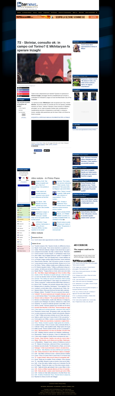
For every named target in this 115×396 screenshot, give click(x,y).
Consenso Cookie (53, 383)
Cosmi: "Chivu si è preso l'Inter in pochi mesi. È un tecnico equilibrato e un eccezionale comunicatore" (63, 355)
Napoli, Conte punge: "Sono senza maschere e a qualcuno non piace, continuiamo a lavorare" (61, 248)
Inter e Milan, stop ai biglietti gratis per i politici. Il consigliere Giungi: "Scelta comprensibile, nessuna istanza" (65, 255)
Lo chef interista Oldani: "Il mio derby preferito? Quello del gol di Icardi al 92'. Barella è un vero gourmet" (64, 296)
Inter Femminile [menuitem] (90, 12)
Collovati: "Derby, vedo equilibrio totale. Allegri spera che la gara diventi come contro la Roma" (61, 326)
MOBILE (69, 386)
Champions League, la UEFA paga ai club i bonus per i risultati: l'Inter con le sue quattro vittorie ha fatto (40, 215)
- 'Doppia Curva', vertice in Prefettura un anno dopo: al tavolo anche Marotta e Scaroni (63, 342)
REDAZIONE (50, 386)
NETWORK (43, 386)
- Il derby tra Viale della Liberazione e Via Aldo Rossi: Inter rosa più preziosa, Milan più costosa (63, 373)
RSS (73, 386)
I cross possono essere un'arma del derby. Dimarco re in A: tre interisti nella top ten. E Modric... (61, 263)
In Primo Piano (39, 143)
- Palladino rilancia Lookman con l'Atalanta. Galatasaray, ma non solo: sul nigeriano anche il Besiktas (65, 332)
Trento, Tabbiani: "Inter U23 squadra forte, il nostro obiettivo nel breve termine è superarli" (59, 257)
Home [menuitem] (19, 12)
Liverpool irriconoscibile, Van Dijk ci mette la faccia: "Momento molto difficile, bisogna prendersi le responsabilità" (66, 251)
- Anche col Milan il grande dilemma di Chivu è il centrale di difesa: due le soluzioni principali (62, 369)
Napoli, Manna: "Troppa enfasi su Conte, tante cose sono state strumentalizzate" (57, 271)
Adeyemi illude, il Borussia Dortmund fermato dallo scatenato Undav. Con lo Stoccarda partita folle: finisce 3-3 (65, 290)
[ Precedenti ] (24, 182)
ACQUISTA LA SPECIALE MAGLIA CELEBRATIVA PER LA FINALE (50, 117)
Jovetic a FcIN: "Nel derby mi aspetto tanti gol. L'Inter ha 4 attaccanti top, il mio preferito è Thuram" (40, 185)
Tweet (46, 150)
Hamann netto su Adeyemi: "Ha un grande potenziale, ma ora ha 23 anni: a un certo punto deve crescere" (64, 298)
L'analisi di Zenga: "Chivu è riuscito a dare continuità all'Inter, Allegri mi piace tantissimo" (59, 325)
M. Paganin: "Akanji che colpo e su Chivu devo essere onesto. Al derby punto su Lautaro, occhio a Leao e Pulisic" (67, 365)
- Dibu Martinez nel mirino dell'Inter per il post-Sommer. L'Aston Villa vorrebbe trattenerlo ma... (40, 205)
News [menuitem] (40, 12)
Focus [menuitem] (35, 12)
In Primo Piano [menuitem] (26, 12)
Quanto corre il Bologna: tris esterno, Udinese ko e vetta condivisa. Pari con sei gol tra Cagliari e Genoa (64, 301)
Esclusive (76, 154)
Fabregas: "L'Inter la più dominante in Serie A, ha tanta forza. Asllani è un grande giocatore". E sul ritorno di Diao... (67, 348)
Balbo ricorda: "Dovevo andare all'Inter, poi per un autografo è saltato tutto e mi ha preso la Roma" (62, 328)
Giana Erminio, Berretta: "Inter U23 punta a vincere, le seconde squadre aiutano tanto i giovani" (62, 261)
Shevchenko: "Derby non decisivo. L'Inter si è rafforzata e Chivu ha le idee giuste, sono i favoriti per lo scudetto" (66, 334)
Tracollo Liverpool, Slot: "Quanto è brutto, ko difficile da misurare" (52, 246)
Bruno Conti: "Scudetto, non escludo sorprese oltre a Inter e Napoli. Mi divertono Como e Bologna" (62, 284)
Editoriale (76, 42)
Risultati (23, 117)
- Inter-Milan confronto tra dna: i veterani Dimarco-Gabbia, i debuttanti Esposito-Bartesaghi (62, 353)
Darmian (21, 110)
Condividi (38, 150)
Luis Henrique (22, 112)
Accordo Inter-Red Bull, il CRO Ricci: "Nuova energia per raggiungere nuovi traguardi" (58, 307)
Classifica (21, 205)
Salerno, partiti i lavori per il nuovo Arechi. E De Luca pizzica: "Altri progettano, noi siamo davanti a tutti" (64, 317)
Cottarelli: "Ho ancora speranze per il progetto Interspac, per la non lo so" (60, 294)
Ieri (77, 127)
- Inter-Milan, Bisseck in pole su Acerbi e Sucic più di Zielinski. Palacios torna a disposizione (61, 361)
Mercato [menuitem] (81, 12)
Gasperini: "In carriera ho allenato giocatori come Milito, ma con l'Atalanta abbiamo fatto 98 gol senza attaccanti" (66, 303)
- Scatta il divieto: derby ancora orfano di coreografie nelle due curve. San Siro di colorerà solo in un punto (66, 357)
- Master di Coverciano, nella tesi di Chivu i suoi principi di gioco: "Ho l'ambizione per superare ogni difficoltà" (66, 344)
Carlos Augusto (22, 108)
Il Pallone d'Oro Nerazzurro (81, 194)
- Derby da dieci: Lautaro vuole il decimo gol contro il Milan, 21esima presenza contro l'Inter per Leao (64, 371)
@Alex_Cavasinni (53, 144)
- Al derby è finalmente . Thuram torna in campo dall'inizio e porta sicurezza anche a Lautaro (61, 205)
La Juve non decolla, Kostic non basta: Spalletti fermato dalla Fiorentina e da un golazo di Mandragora (63, 276)
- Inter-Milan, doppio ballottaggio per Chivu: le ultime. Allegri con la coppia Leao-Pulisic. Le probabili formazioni (67, 273)
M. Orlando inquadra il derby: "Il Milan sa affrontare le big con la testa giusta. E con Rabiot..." (61, 267)
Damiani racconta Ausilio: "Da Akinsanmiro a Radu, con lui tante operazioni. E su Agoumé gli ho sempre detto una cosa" (69, 346)
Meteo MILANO (23, 185)
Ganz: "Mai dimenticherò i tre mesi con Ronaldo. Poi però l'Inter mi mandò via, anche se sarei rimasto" (63, 330)
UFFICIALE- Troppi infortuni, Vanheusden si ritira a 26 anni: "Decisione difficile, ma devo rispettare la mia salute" (40, 226)
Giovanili (75, 180)
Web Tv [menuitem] (75, 12)
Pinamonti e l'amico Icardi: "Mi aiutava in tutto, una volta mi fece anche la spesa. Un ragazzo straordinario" (65, 311)
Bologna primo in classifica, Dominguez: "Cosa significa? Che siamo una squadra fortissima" (61, 286)
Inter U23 (75, 209)
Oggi (74, 127)
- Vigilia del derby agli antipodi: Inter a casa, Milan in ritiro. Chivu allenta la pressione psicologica (63, 367)
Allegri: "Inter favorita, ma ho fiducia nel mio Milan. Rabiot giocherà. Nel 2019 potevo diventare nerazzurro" (64, 340)
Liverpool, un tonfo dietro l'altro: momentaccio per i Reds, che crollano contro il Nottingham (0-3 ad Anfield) (65, 288)
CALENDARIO (57, 386)
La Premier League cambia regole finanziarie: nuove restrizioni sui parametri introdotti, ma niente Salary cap (65, 259)
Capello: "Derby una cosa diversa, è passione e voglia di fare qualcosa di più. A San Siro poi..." (61, 321)
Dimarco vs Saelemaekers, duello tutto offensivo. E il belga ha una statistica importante (59, 300)
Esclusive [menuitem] (54, 12)
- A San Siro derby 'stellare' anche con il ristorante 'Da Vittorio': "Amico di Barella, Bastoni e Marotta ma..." (66, 363)
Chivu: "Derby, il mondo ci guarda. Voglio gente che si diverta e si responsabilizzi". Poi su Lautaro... (61, 195)
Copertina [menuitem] (46, 12)
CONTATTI (63, 386)
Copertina (76, 76)
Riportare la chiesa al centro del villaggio (46, 376)
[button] (23, 115)
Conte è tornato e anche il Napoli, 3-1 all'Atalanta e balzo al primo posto (55, 253)
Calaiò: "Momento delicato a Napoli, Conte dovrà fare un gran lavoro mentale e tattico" (59, 250)
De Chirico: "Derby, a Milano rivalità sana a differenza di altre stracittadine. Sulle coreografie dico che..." (64, 265)
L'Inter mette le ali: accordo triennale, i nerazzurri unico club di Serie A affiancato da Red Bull (61, 309)
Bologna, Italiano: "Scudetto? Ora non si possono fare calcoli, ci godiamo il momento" (59, 292)
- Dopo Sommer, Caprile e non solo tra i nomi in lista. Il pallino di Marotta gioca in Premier (62, 338)
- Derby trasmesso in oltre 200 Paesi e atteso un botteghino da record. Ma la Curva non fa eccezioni (64, 351)
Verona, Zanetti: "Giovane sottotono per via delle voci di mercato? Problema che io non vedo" (61, 305)
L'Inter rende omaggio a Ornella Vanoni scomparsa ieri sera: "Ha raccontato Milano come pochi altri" (63, 336)
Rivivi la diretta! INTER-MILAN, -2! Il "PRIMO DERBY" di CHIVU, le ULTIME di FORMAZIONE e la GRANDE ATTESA (61, 215)
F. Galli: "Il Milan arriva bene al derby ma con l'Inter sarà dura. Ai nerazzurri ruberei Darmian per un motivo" (65, 315)
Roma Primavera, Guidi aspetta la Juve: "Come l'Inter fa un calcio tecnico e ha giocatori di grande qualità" (89, 186)
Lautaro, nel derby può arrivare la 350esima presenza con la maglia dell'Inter (56, 269)
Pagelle (75, 167)
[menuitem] (96, 12)
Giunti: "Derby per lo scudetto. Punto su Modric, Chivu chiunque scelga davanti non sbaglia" (61, 359)
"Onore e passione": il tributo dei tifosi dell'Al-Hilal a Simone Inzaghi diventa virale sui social (60, 282)
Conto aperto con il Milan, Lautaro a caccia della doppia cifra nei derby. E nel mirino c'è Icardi (61, 319)
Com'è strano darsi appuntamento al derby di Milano (49, 240)
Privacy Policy (62, 383)
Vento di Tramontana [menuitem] (65, 12)
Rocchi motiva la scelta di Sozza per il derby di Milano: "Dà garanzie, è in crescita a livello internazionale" (61, 226)
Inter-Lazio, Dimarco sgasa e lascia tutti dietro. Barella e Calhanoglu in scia (89, 201)
